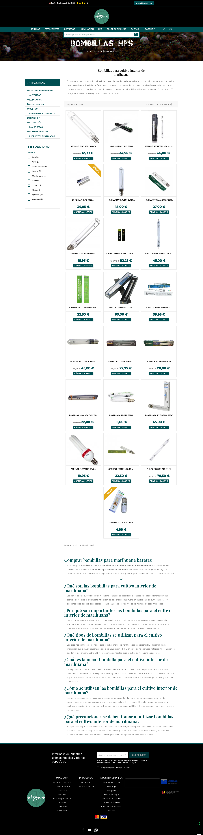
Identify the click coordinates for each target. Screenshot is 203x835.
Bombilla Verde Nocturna (121, 523)
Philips (36, 190)
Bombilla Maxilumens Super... (121, 200)
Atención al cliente (144, 3)
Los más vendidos (86, 786)
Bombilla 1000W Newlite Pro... (121, 308)
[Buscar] (82, 34)
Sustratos (35, 95)
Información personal (62, 782)
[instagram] (96, 830)
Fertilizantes (36, 104)
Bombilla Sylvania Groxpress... (158, 200)
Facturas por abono (62, 798)
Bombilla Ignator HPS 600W (83, 146)
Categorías (36, 82)
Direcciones (62, 802)
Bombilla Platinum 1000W (121, 146)
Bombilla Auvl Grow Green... (83, 361)
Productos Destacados (42, 136)
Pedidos (62, 794)
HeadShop (34, 118)
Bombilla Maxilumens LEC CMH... (121, 254)
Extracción (35, 122)
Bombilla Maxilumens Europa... (159, 254)
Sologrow (111, 790)
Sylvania (37, 194)
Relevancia (167, 104)
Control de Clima (38, 132)
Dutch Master (39, 166)
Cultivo (33, 109)
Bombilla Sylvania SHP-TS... (121, 361)
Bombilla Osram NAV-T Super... (83, 415)
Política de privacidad (111, 798)
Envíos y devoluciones (111, 782)
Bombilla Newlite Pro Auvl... (159, 308)
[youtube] (89, 830)
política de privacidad (120, 767)
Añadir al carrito (83, 158)
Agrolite (37, 157)
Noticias (111, 811)
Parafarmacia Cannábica (42, 113)
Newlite (37, 180)
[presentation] (142, 783)
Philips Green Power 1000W (159, 469)
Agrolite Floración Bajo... (83, 469)
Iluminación (35, 100)
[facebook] (83, 830)
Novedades (86, 782)
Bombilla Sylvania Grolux (159, 361)
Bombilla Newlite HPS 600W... (83, 254)
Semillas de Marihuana (41, 90)
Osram (36, 185)
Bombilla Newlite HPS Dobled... (159, 146)
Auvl (35, 162)
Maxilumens (39, 176)
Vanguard (37, 199)
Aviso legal (111, 786)
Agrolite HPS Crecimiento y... (121, 469)
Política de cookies (111, 802)
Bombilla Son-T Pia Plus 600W (159, 415)
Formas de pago (111, 794)
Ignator (37, 171)
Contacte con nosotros (111, 806)
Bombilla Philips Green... (83, 200)
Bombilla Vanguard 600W (121, 415)
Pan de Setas (36, 127)
